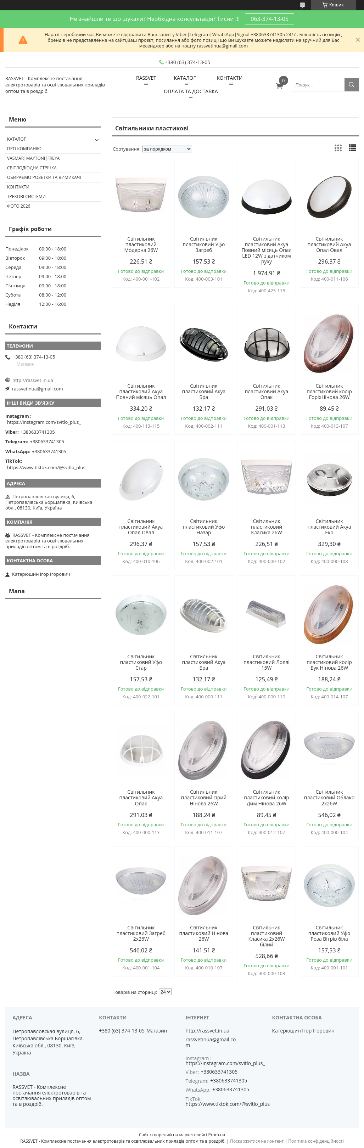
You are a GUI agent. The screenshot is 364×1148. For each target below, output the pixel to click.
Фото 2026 (18, 206)
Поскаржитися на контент (257, 1141)
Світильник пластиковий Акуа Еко (329, 526)
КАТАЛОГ (185, 77)
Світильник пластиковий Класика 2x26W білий (266, 936)
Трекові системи (26, 196)
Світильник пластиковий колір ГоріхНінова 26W (329, 391)
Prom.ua (216, 1135)
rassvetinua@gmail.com (37, 389)
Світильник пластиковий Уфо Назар (204, 526)
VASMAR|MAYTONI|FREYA (33, 158)
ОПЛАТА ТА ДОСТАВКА (191, 91)
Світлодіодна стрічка (32, 168)
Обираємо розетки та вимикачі (44, 177)
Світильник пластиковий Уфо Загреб (204, 244)
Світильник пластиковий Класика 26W (266, 526)
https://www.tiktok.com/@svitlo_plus (46, 467)
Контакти (18, 187)
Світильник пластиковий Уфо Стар (141, 662)
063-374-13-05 (270, 19)
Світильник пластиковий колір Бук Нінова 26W (329, 662)
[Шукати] (352, 84)
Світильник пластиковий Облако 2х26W (329, 797)
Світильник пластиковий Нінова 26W (204, 933)
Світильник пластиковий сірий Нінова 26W (203, 797)
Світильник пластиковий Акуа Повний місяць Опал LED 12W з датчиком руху (266, 250)
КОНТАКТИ (229, 77)
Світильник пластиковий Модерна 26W (141, 244)
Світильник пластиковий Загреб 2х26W (141, 933)
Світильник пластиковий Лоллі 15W (266, 662)
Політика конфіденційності (315, 1141)
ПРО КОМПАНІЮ (24, 149)
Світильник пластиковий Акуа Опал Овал (329, 244)
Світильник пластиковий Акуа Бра (204, 391)
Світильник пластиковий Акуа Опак (267, 391)
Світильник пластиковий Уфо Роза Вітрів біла (329, 933)
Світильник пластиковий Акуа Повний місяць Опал (141, 391)
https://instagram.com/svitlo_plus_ (44, 422)
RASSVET (146, 77)
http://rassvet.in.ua (32, 380)
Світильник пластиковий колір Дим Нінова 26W (266, 797)
